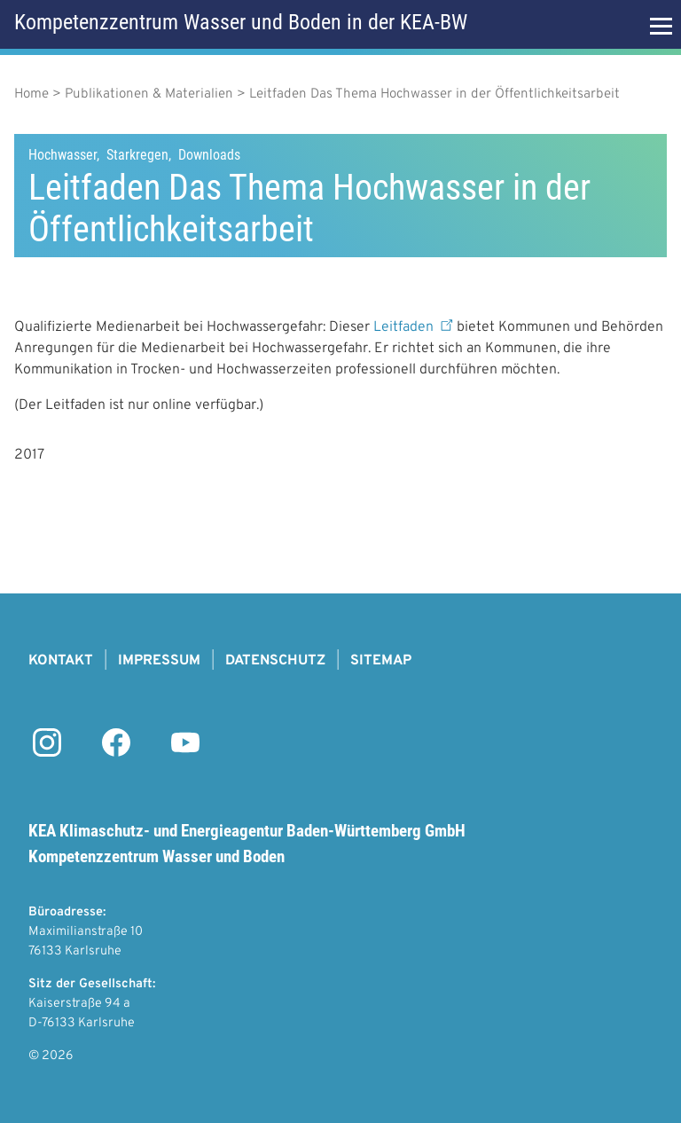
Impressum (159, 661)
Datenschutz (275, 661)
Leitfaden (415, 327)
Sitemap (380, 661)
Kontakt (60, 661)
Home (31, 94)
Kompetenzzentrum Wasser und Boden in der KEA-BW (240, 22)
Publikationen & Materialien (149, 94)
